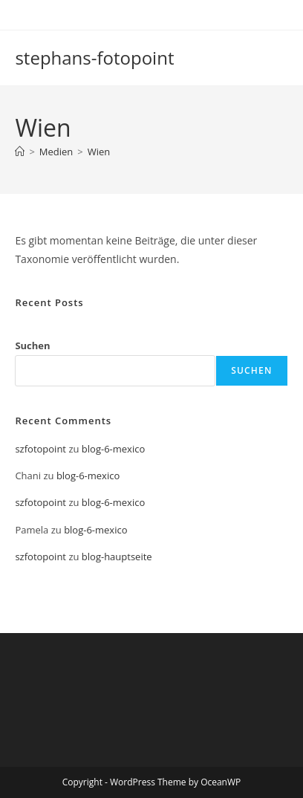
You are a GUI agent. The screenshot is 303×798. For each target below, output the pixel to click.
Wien (99, 151)
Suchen (32, 345)
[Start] (20, 151)
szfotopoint (40, 448)
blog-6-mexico (113, 448)
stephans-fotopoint (94, 57)
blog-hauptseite (117, 556)
